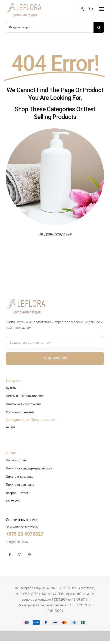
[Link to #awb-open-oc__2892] (101, 9)
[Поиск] (99, 27)
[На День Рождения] (55, 131)
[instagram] (20, 555)
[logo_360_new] (26, 297)
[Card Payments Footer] (55, 621)
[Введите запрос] (50, 27)
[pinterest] (29, 555)
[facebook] (10, 555)
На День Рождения (55, 234)
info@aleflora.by (17, 542)
